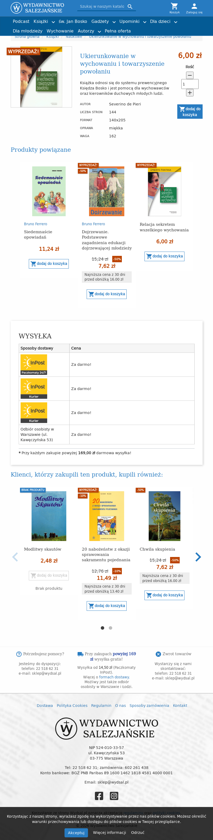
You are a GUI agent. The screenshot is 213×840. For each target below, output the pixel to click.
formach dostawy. (114, 677)
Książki (41, 21)
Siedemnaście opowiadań (38, 234)
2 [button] (110, 628)
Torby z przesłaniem (176, 28)
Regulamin (101, 705)
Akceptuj (76, 832)
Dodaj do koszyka (189, 111)
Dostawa (45, 705)
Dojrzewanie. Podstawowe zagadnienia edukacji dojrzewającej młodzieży (107, 239)
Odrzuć (137, 832)
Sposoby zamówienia (149, 705)
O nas (120, 705)
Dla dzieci (160, 21)
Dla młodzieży (27, 31)
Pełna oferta (118, 31)
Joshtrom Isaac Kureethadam (172, 19)
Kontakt (180, 705)
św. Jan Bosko (73, 21)
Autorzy (86, 31)
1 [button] (102, 628)
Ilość (190, 66)
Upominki (129, 21)
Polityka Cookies (72, 705)
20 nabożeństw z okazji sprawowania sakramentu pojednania (106, 554)
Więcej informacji (110, 832)
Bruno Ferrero (35, 224)
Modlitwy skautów (42, 549)
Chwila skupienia (157, 549)
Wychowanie (60, 31)
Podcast (21, 21)
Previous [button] (15, 557)
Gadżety (100, 21)
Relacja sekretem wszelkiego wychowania (164, 227)
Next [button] (198, 557)
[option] (49, 220)
